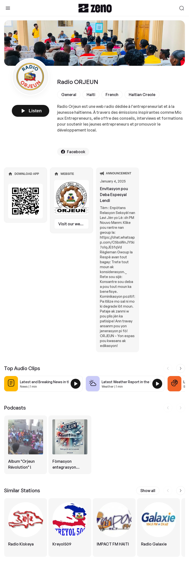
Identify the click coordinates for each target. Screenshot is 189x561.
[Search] (181, 8)
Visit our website (73, 223)
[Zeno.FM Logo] (95, 8)
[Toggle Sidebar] (8, 8)
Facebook (73, 151)
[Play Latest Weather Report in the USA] (157, 384)
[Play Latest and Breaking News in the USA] (75, 384)
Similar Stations (22, 490)
